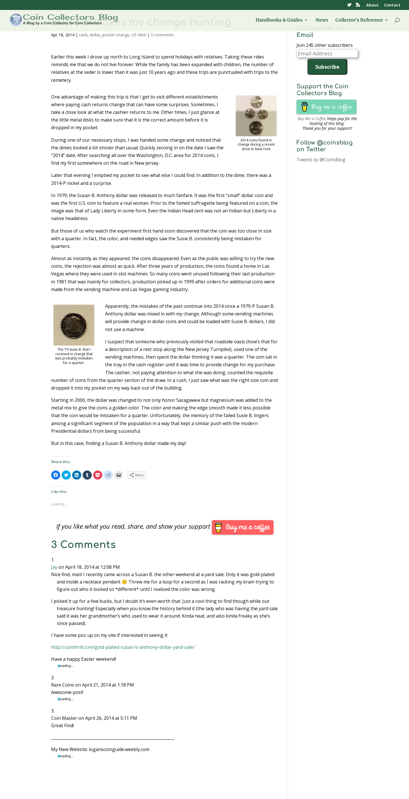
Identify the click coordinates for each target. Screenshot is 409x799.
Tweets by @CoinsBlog (321, 159)
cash (83, 34)
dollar (95, 34)
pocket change (115, 34)
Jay (54, 567)
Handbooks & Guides (279, 20)
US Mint (139, 34)
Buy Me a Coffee (312, 118)
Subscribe (327, 66)
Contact (392, 5)
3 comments (162, 34)
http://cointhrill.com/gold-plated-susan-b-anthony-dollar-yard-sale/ (123, 647)
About (372, 5)
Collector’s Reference (359, 20)
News (322, 20)
